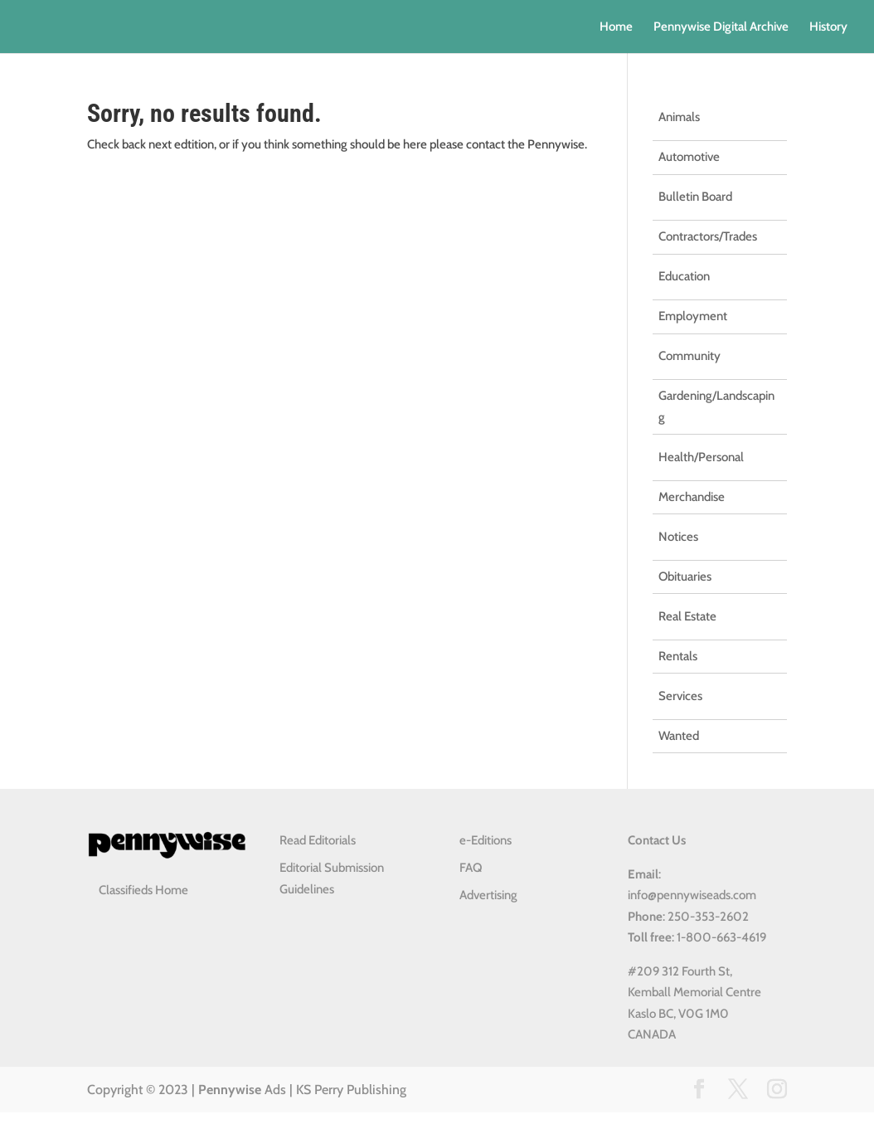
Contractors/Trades (707, 236)
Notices (678, 536)
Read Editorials (317, 840)
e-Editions (485, 840)
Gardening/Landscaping (716, 406)
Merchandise (691, 496)
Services (680, 696)
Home (616, 27)
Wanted (678, 735)
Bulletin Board (695, 196)
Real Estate (687, 616)
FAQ (470, 867)
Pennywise (229, 1089)
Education (684, 276)
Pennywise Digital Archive (721, 27)
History (828, 27)
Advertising (488, 895)
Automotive (689, 156)
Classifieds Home (143, 890)
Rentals (677, 656)
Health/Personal (701, 457)
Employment (692, 316)
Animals (679, 116)
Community (689, 355)
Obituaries (684, 576)
